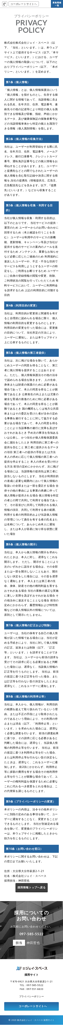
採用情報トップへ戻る (31, 887)
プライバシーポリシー (31, 999)
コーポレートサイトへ (23, 4)
